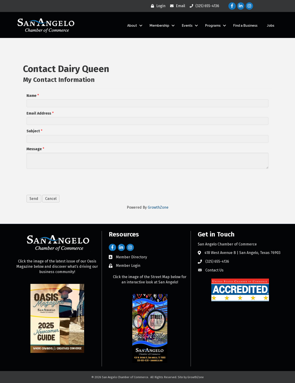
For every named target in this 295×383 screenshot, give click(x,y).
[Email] (176, 6)
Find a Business (245, 25)
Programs (213, 25)
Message (34, 149)
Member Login (128, 265)
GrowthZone (158, 207)
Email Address (39, 113)
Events (187, 25)
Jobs (270, 25)
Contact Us (214, 270)
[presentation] (62, 181)
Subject (33, 131)
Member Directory (131, 257)
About (132, 25)
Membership (159, 25)
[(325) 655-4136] (203, 6)
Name (31, 95)
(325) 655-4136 (217, 261)
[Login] (157, 6)
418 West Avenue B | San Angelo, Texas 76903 (242, 253)
